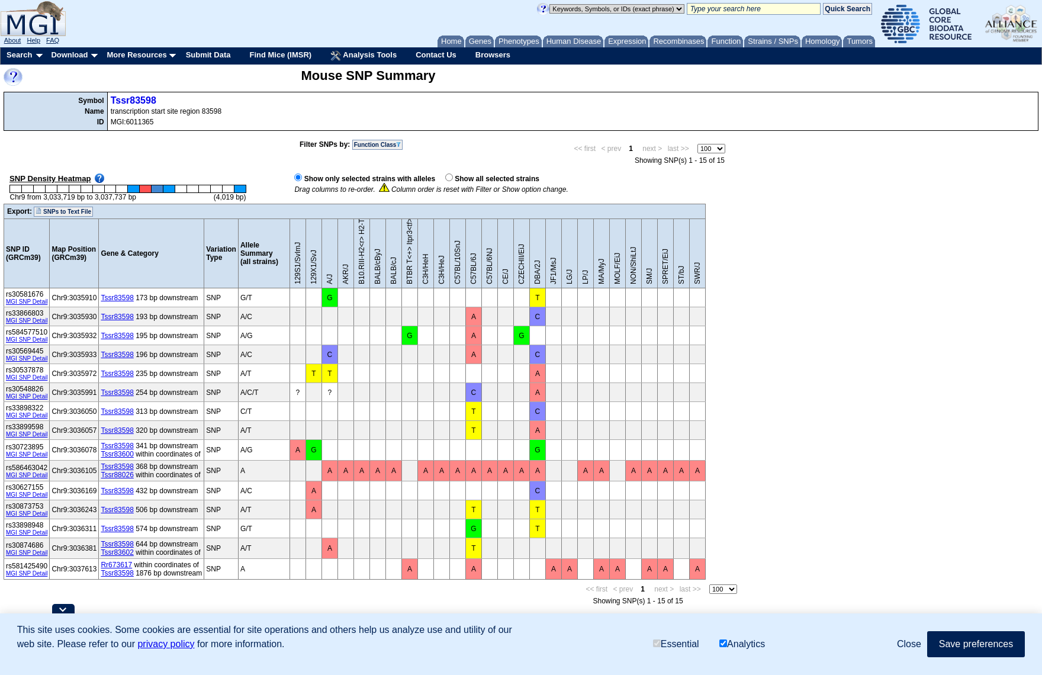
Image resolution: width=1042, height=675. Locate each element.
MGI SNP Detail (26, 301)
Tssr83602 (117, 552)
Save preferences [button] (976, 644)
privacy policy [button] (165, 644)
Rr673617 (116, 565)
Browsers (492, 54)
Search (19, 54)
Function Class (377, 145)
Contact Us (436, 54)
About (12, 40)
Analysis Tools (363, 55)
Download (69, 54)
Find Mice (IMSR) (280, 54)
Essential (676, 644)
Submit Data (208, 54)
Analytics (742, 644)
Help (33, 40)
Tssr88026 (117, 475)
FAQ (52, 40)
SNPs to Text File (63, 211)
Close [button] (909, 644)
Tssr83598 (133, 100)
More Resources (136, 54)
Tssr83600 (117, 454)
